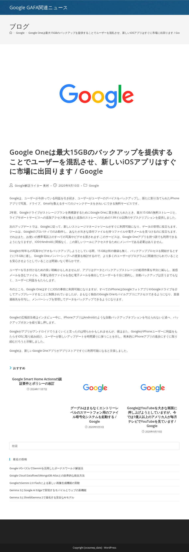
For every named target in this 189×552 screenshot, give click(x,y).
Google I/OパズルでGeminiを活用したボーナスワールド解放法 (46, 468)
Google (94, 185)
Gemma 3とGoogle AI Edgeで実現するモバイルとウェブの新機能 (47, 490)
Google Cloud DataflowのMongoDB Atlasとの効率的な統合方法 (47, 475)
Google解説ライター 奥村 (32, 185)
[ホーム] (10, 33)
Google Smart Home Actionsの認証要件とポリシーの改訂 (37, 381)
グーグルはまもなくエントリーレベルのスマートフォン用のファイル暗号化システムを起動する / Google (94, 415)
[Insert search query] (94, 446)
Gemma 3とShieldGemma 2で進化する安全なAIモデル (41, 497)
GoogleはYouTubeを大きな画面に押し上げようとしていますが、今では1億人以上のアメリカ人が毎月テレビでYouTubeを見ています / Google (152, 417)
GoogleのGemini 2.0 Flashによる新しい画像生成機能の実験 (44, 483)
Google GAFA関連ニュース (38, 7)
